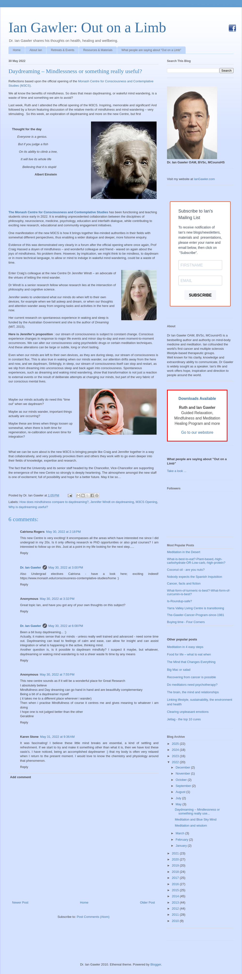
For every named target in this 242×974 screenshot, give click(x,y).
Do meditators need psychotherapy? (192, 684)
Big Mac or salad (178, 669)
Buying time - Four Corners (186, 622)
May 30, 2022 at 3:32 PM (57, 599)
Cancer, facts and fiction (184, 583)
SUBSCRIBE (200, 295)
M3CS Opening (146, 502)
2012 (176, 908)
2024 (176, 750)
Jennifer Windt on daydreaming (112, 502)
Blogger (155, 964)
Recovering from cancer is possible (191, 677)
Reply (24, 553)
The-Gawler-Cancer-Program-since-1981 (195, 615)
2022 (176, 762)
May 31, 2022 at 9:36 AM (57, 736)
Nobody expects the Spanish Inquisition (194, 576)
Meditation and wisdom (191, 825)
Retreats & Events (62, 50)
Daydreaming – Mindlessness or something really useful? (75, 71)
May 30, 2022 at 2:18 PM (63, 531)
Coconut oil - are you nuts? (185, 569)
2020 (176, 859)
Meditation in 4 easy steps (185, 647)
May (179, 804)
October (182, 780)
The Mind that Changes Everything (191, 662)
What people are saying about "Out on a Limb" (151, 50)
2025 (176, 744)
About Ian (36, 50)
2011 (176, 914)
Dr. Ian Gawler (30, 567)
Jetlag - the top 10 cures (184, 719)
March (180, 833)
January (182, 845)
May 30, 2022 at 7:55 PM (57, 674)
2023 (176, 756)
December (183, 767)
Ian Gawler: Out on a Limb (87, 27)
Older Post (147, 902)
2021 (176, 853)
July (179, 798)
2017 (176, 878)
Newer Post (20, 902)
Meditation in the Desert (183, 552)
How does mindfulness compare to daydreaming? (54, 502)
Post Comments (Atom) (93, 917)
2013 (176, 902)
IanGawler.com (204, 179)
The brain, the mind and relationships (193, 692)
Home (17, 50)
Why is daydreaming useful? (28, 507)
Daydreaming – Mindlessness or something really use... (197, 811)
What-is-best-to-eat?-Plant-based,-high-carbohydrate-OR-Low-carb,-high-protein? (196, 561)
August (181, 792)
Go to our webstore (197, 432)
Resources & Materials (98, 50)
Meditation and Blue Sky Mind (195, 819)
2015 (176, 890)
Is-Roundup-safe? (179, 601)
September (184, 786)
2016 (176, 884)
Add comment (20, 777)
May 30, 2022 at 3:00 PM (65, 567)
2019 (176, 865)
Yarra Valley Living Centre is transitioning (195, 608)
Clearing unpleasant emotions (188, 712)
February (182, 839)
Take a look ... (176, 471)
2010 (176, 921)
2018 (176, 872)
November (183, 773)
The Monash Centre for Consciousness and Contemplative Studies (58, 212)
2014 (176, 896)
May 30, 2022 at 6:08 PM (65, 626)
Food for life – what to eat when (189, 654)
